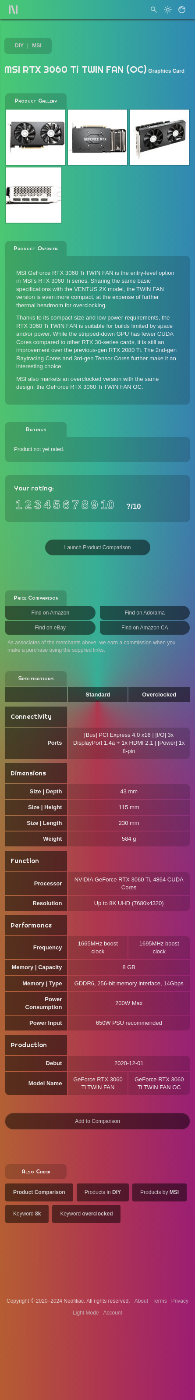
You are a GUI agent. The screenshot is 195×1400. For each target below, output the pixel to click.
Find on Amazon (50, 613)
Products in (103, 1192)
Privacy (179, 1301)
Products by (159, 1192)
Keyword (27, 1214)
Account (112, 1313)
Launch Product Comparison (97, 547)
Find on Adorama (145, 613)
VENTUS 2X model (99, 289)
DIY (19, 46)
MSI (36, 46)
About (141, 1301)
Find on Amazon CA (144, 628)
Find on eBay (50, 628)
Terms (159, 1301)
